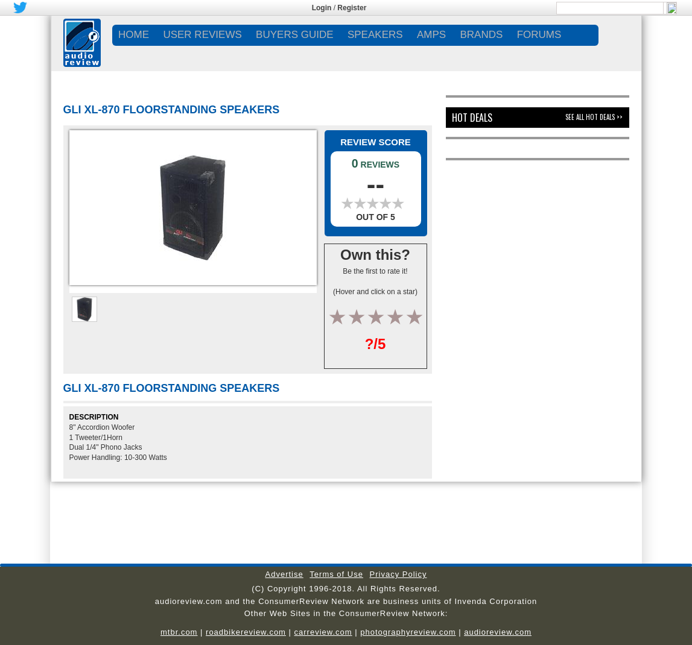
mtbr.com (178, 632)
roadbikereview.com (246, 632)
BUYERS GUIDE (294, 34)
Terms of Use (336, 574)
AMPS (431, 34)
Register (351, 8)
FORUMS (539, 34)
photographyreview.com (408, 632)
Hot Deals (472, 117)
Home (133, 34)
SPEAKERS (375, 34)
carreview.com (323, 632)
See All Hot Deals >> (594, 117)
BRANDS (481, 34)
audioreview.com (498, 632)
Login (322, 8)
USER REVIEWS (202, 34)
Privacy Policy (398, 574)
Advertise (284, 574)
